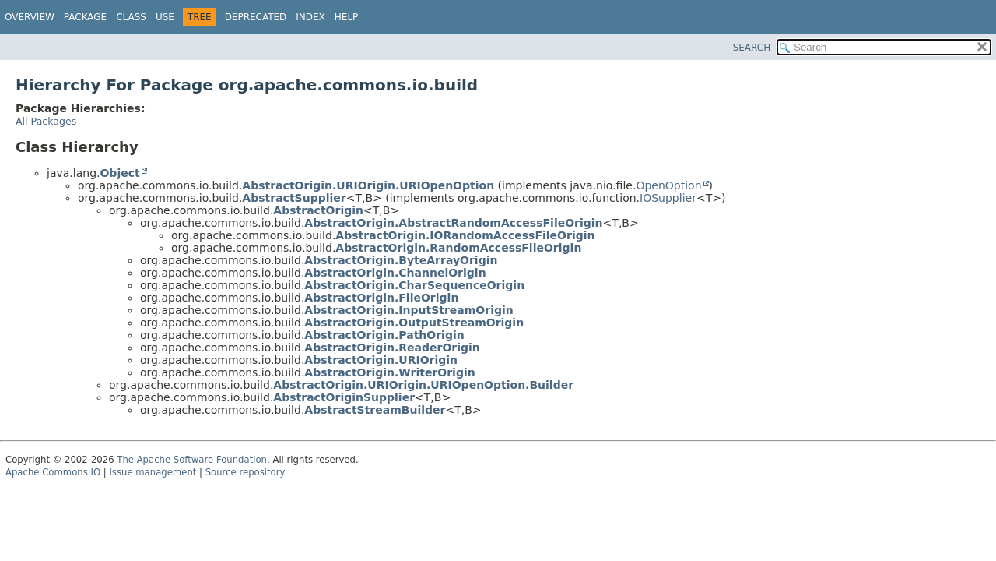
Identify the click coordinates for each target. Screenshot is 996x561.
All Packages (46, 121)
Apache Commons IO (52, 472)
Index (310, 17)
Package (85, 17)
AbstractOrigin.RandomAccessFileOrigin (458, 248)
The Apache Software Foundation (192, 459)
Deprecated (256, 17)
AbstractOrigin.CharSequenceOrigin (414, 285)
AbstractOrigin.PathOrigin (384, 335)
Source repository (245, 472)
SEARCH (752, 47)
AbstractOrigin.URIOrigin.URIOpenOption (368, 185)
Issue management (152, 472)
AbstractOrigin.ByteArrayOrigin (400, 260)
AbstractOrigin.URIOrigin (381, 360)
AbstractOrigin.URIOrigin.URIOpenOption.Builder (423, 385)
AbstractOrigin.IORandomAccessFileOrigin (464, 235)
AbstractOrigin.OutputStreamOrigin (414, 322)
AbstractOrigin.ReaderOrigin (391, 347)
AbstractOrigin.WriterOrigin (389, 372)
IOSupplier (668, 198)
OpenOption (668, 185)
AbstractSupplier (293, 198)
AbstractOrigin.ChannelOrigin (395, 272)
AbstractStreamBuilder (374, 410)
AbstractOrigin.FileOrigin (381, 297)
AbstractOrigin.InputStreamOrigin (408, 310)
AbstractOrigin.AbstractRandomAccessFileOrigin (453, 223)
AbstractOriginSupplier (344, 397)
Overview (29, 17)
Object (119, 173)
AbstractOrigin (318, 210)
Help (347, 17)
